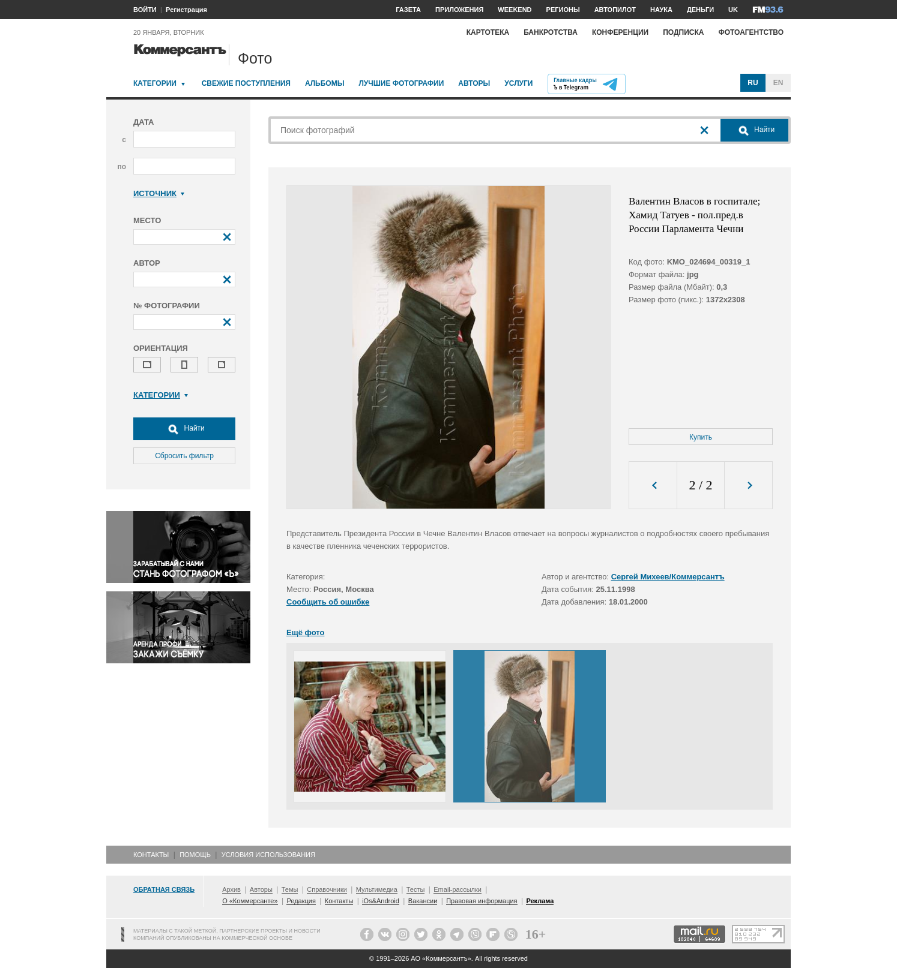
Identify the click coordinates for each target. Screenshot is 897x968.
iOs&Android (380, 900)
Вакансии (423, 900)
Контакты (151, 854)
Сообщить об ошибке (327, 601)
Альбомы (325, 83)
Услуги (518, 83)
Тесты (415, 889)
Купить (700, 437)
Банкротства (551, 32)
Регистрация (186, 9)
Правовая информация (481, 900)
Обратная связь (164, 889)
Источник (158, 193)
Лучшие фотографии (401, 83)
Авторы (474, 83)
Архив (231, 889)
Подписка (683, 32)
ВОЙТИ (145, 9)
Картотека (488, 32)
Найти (184, 429)
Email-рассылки (457, 889)
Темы (290, 889)
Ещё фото (305, 632)
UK (733, 9)
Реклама (540, 900)
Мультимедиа (376, 889)
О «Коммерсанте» (249, 900)
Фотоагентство (751, 32)
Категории (155, 83)
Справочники (327, 889)
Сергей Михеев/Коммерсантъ (668, 576)
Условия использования (268, 854)
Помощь (195, 854)
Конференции (620, 32)
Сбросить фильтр (184, 456)
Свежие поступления (246, 83)
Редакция (300, 900)
